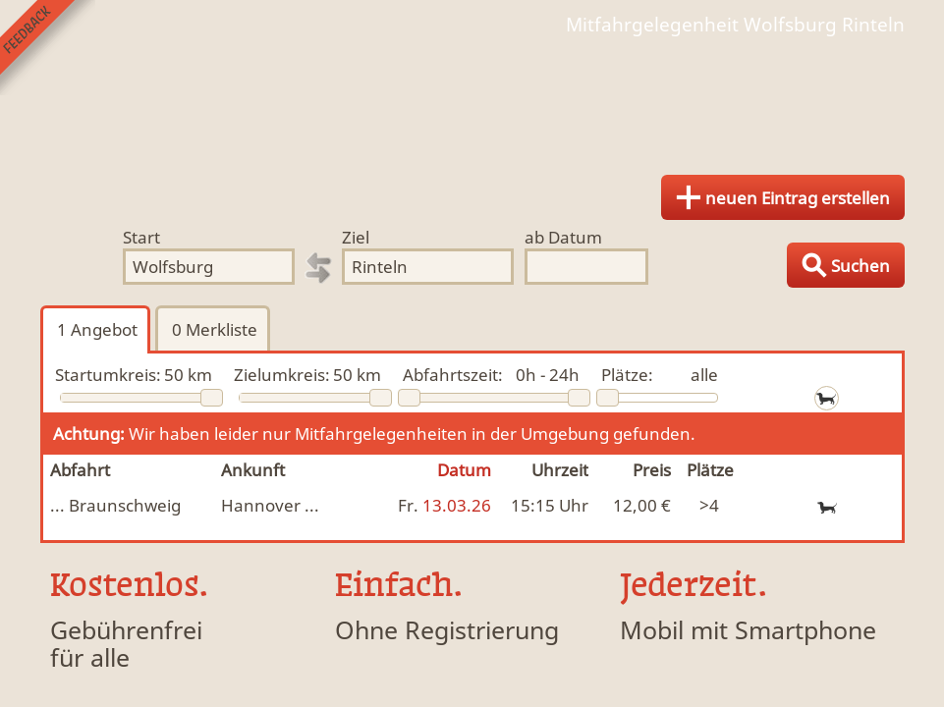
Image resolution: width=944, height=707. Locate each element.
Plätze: (627, 374)
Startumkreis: (108, 374)
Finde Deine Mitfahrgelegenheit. (472, 98)
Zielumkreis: (282, 374)
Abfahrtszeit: (453, 374)
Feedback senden (47, 47)
